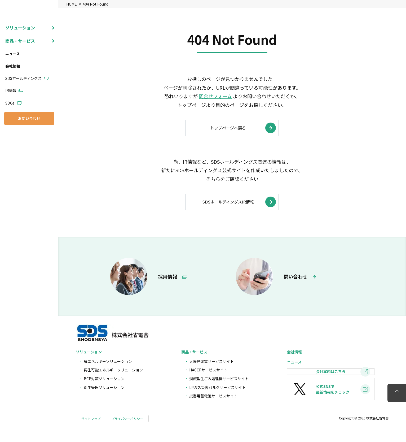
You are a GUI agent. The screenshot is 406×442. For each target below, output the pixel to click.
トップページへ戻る (228, 128)
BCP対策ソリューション (104, 378)
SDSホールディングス (23, 102)
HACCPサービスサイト (208, 369)
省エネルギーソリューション (108, 361)
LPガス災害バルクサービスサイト (217, 387)
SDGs (10, 127)
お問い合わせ (29, 142)
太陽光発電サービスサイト (211, 361)
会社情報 (12, 90)
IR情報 (10, 114)
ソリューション (20, 52)
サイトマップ (90, 434)
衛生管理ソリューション (104, 387)
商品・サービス (20, 65)
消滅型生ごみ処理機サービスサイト (219, 378)
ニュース (12, 77)
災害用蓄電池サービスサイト (213, 395)
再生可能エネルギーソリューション (113, 369)
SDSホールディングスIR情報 (228, 202)
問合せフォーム (215, 96)
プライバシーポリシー (127, 434)
